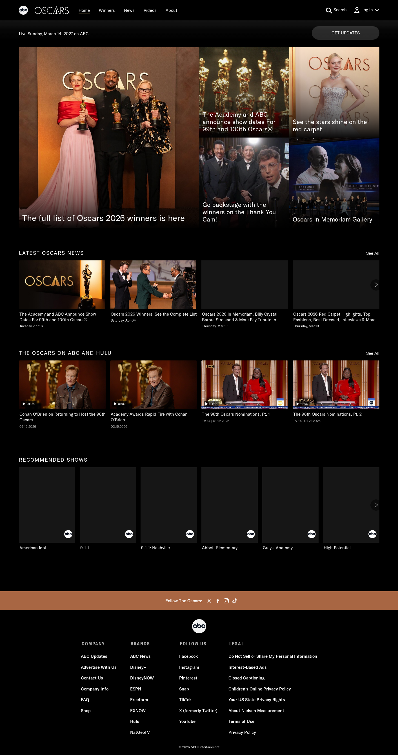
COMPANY (93, 643)
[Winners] (107, 10)
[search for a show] (336, 10)
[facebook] (217, 600)
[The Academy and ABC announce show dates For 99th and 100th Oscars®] (244, 92)
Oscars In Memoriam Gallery (332, 219)
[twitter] (209, 600)
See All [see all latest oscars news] (372, 253)
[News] (129, 10)
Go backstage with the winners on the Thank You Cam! (239, 212)
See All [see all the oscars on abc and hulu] (372, 353)
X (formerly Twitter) (198, 711)
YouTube (187, 722)
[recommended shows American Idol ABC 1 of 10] (47, 509)
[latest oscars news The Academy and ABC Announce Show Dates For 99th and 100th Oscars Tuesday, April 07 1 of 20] (62, 294)
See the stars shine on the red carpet (330, 125)
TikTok (185, 700)
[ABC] (23, 11)
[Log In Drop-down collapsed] (366, 10)
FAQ (86, 700)
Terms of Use (241, 722)
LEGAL (235, 643)
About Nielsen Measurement (256, 711)
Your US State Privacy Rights (256, 700)
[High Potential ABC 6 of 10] (351, 509)
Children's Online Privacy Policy (259, 689)
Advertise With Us (99, 668)
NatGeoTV (140, 733)
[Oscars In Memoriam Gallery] (334, 183)
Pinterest (188, 678)
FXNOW (138, 711)
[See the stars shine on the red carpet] (334, 92)
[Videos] (150, 10)
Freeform (139, 700)
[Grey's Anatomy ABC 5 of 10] (290, 509)
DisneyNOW (142, 678)
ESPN (135, 689)
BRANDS (140, 643)
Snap (184, 689)
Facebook (188, 657)
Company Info (95, 689)
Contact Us (93, 678)
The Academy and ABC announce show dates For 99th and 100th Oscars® (239, 122)
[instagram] (226, 600)
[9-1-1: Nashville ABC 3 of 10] (169, 509)
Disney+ (138, 668)
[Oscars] (52, 11)
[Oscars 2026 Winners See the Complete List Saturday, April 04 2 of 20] (153, 291)
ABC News (140, 657)
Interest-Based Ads (247, 668)
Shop (87, 711)
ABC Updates (95, 657)
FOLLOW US (192, 643)
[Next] (376, 285)
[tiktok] (234, 600)
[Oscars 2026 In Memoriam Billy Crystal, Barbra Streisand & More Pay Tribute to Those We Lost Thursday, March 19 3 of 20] (244, 294)
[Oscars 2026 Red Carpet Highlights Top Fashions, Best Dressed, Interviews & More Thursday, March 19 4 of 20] (336, 294)
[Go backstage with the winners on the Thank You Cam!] (244, 183)
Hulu (135, 722)
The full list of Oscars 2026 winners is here (103, 217)
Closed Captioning (246, 678)
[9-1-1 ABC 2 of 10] (108, 509)
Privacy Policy (241, 733)
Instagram (189, 668)
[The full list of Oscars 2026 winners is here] (109, 137)
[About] (171, 10)
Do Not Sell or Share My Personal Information (272, 657)
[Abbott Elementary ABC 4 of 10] (229, 509)
